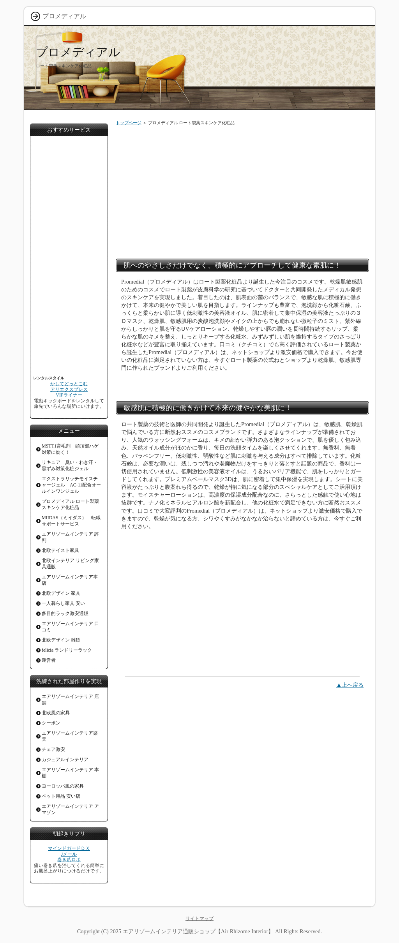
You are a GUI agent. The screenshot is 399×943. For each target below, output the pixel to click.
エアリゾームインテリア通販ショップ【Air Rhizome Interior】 (198, 931)
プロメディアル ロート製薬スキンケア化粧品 (70, 504)
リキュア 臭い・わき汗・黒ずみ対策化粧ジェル (70, 465)
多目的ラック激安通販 (65, 613)
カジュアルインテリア (65, 759)
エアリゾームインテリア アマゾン (70, 809)
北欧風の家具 (56, 713)
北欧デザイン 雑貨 (61, 640)
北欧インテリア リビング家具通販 (70, 563)
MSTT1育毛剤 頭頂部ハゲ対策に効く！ (70, 449)
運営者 (49, 660)
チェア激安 (53, 749)
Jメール (69, 854)
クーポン (51, 723)
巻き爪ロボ (69, 859)
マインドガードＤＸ (69, 848)
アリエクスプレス (69, 389)
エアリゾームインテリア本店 (70, 580)
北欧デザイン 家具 (61, 593)
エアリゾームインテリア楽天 (70, 736)
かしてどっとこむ (69, 383)
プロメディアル (78, 52)
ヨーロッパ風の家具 (63, 786)
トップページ (128, 122)
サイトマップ (199, 918)
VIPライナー (69, 395)
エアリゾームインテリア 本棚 (70, 773)
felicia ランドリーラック (67, 650)
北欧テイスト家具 (60, 550)
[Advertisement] (242, 190)
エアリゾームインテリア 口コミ (70, 627)
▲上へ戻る (350, 685)
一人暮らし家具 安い (63, 603)
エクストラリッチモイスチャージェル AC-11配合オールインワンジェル (71, 485)
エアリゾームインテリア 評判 (70, 537)
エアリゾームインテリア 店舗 (70, 699)
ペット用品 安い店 (61, 796)
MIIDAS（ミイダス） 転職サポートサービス (71, 521)
